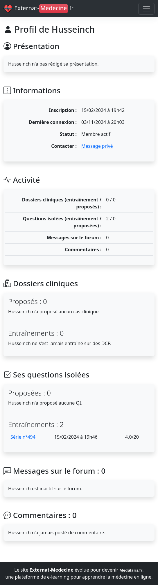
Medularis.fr (130, 570)
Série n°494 (22, 437)
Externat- (38, 8)
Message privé (97, 146)
